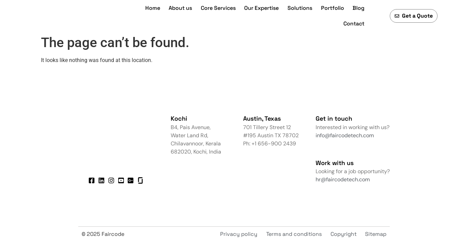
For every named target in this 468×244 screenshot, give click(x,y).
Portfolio (332, 8)
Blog (358, 8)
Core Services (218, 8)
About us (180, 8)
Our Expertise (261, 8)
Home (152, 8)
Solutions (300, 8)
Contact (353, 23)
